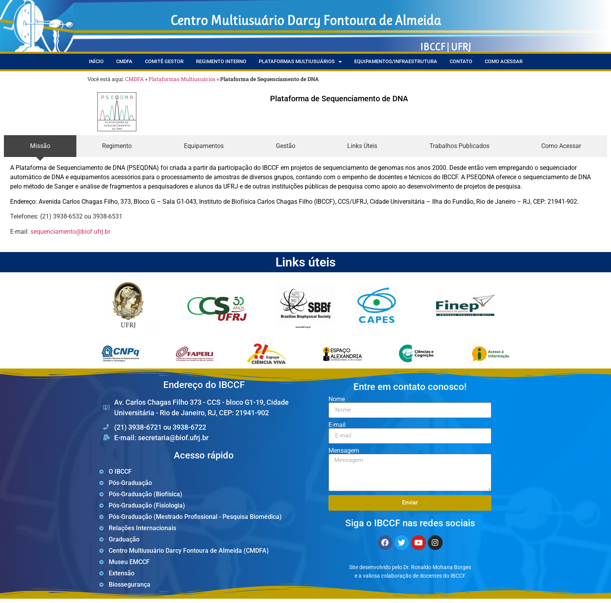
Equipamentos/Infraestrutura (395, 61)
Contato (461, 61)
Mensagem (343, 451)
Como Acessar (504, 61)
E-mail (337, 425)
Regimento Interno (221, 61)
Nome (336, 399)
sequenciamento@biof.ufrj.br (70, 231)
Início (96, 61)
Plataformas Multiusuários (300, 61)
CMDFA (124, 61)
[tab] (40, 146)
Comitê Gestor (164, 61)
